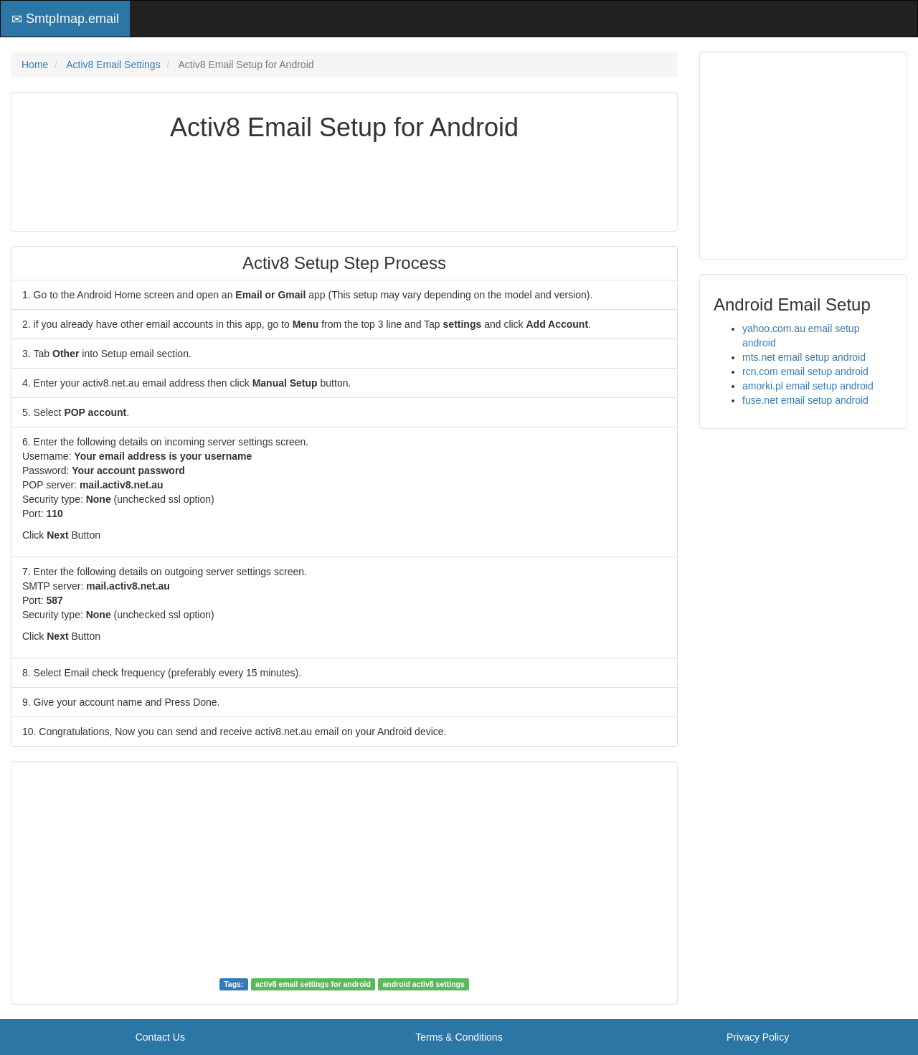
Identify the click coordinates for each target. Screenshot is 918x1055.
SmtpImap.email (65, 18)
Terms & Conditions (458, 1037)
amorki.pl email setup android (808, 386)
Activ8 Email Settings (113, 64)
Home (35, 64)
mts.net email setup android (804, 357)
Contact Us (160, 1037)
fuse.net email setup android (805, 400)
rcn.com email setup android (805, 371)
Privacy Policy (758, 1037)
